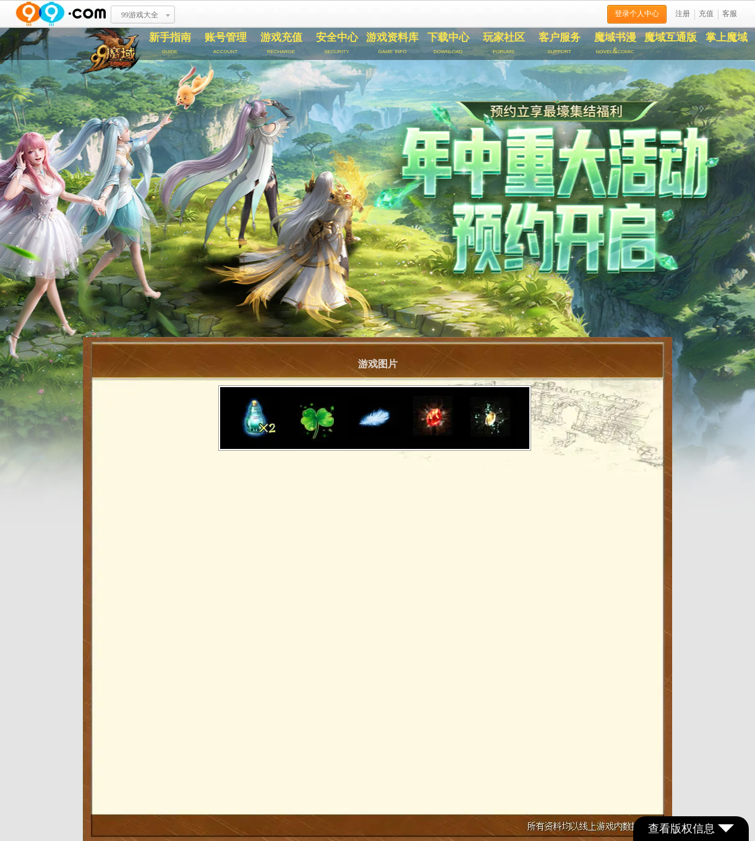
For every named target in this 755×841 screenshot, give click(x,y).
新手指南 (170, 43)
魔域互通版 (670, 37)
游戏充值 (281, 43)
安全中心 (337, 43)
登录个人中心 (637, 13)
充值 (706, 13)
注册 (682, 13)
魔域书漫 (615, 43)
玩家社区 (504, 43)
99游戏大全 (139, 15)
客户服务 (559, 43)
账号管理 (226, 43)
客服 (729, 13)
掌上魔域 (727, 37)
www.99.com (60, 14)
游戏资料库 (392, 43)
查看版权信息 (691, 828)
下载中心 (448, 43)
